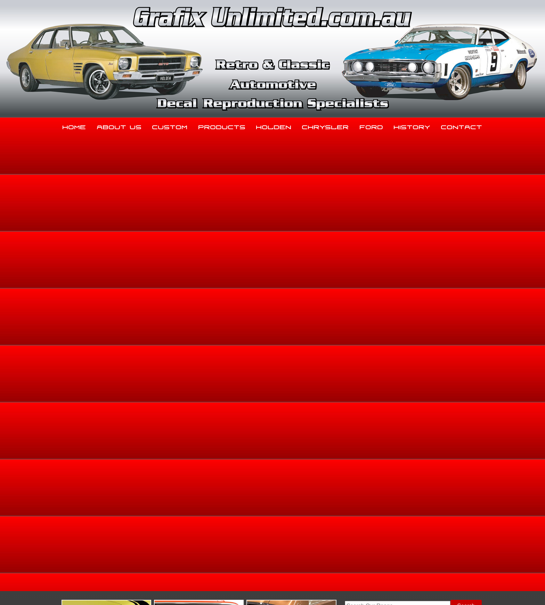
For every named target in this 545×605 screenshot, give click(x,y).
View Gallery (302, 200)
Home (74, 125)
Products (222, 125)
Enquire (332, 342)
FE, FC (468, 251)
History (412, 125)
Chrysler (325, 125)
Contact (461, 125)
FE (482, 251)
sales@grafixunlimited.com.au (118, 552)
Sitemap (90, 591)
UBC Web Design (276, 591)
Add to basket (332, 326)
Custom (170, 125)
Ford (371, 125)
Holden (274, 125)
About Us (119, 125)
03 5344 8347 (98, 535)
